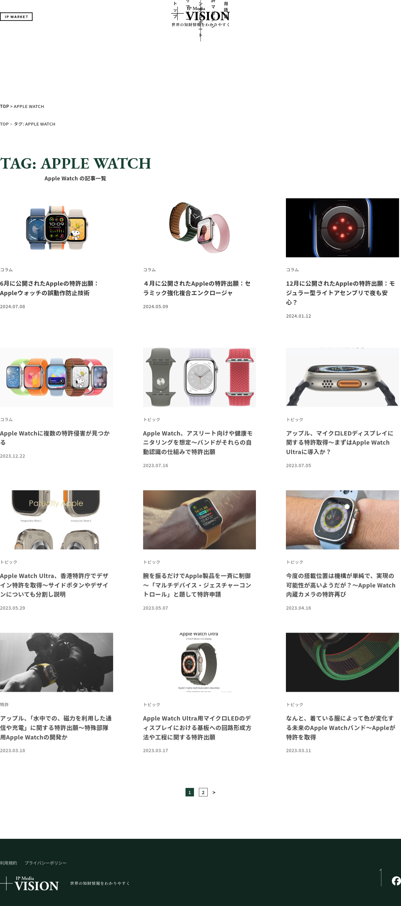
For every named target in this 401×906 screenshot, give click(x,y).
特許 (4, 678)
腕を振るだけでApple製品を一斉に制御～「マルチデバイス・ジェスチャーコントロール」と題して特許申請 (197, 558)
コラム (6, 220)
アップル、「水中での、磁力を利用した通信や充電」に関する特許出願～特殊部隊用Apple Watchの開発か (56, 700)
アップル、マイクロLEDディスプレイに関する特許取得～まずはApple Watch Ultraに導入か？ (340, 415)
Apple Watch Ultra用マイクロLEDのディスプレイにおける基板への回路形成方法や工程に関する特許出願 (197, 700)
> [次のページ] (214, 742)
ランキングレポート (196, 40)
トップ (137, 40)
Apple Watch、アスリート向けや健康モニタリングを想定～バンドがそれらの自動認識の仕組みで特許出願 (198, 415)
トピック (152, 393)
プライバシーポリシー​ (45, 812)
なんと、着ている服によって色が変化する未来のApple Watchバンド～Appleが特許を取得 (340, 700)
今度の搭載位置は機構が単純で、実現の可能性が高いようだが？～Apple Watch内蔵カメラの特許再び (341, 558)
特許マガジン (236, 40)
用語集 (264, 40)
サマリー (160, 40)
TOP (4, 73)
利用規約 (8, 812)
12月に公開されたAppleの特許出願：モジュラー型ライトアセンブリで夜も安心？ (340, 242)
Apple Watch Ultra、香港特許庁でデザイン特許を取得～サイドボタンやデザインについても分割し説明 (54, 558)
